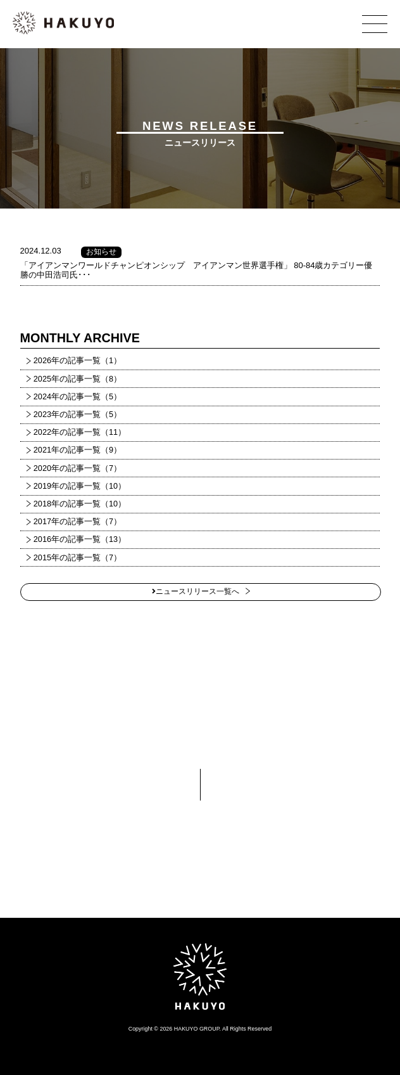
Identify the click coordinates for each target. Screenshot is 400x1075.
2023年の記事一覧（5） (78, 414)
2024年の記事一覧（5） (78, 396)
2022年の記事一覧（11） (80, 432)
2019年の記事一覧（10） (80, 486)
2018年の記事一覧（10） (80, 503)
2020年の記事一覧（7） (78, 468)
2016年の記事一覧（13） (80, 539)
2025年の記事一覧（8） (78, 379)
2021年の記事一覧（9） (78, 450)
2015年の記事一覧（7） (78, 557)
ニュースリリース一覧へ (195, 591)
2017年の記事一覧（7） (78, 521)
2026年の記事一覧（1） (78, 360)
